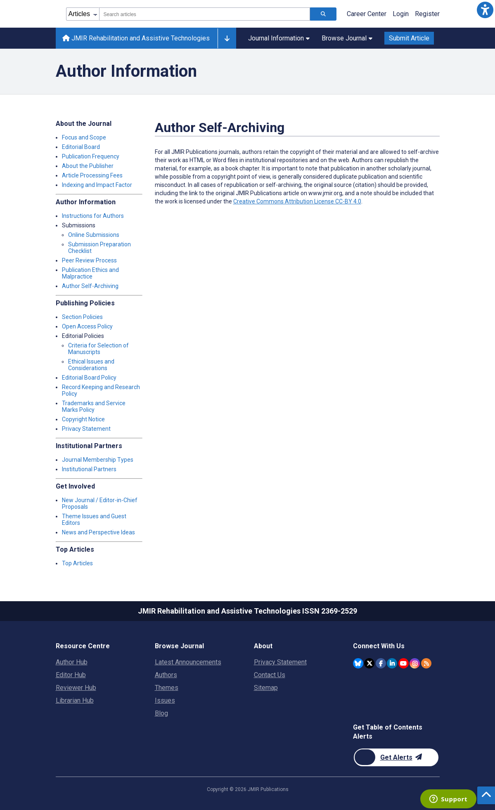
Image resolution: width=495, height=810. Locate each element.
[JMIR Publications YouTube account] (403, 663)
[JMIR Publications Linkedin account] (392, 663)
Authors (166, 675)
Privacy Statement (86, 428)
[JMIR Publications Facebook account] (381, 663)
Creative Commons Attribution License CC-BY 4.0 (297, 201)
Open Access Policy (87, 326)
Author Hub (72, 662)
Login (401, 14)
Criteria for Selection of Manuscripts (98, 348)
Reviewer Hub (76, 688)
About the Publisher (88, 166)
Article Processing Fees (92, 175)
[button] (485, 10)
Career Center (366, 14)
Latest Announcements (188, 662)
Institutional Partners (89, 469)
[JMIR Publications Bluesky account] (358, 663)
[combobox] (204, 14)
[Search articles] (323, 14)
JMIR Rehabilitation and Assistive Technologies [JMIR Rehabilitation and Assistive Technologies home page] (136, 38)
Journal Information (279, 38)
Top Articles (77, 563)
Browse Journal (347, 38)
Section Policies (82, 317)
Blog (161, 713)
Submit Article (409, 38)
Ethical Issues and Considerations (91, 364)
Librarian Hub (75, 700)
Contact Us (269, 675)
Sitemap (266, 688)
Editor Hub (71, 675)
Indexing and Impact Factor (97, 185)
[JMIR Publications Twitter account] (369, 663)
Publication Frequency (90, 156)
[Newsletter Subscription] (396, 757)
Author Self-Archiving (90, 286)
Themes (166, 688)
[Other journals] (227, 38)
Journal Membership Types (97, 459)
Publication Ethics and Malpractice (90, 273)
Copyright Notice (83, 419)
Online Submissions (93, 234)
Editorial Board (81, 147)
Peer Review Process (89, 260)
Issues (165, 700)
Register (427, 14)
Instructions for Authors (93, 216)
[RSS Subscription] (426, 663)
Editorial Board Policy (89, 377)
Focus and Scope (84, 137)
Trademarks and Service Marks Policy (94, 406)
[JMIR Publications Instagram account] (415, 663)
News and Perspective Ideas (98, 532)
